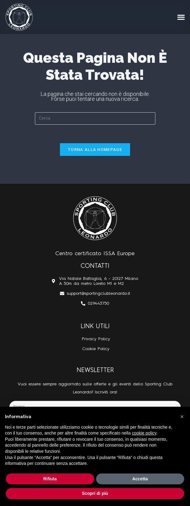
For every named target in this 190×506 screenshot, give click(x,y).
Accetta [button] (140, 478)
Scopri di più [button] (95, 493)
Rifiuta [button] (50, 478)
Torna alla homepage (95, 149)
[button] (181, 17)
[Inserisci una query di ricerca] (95, 118)
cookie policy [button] (144, 433)
